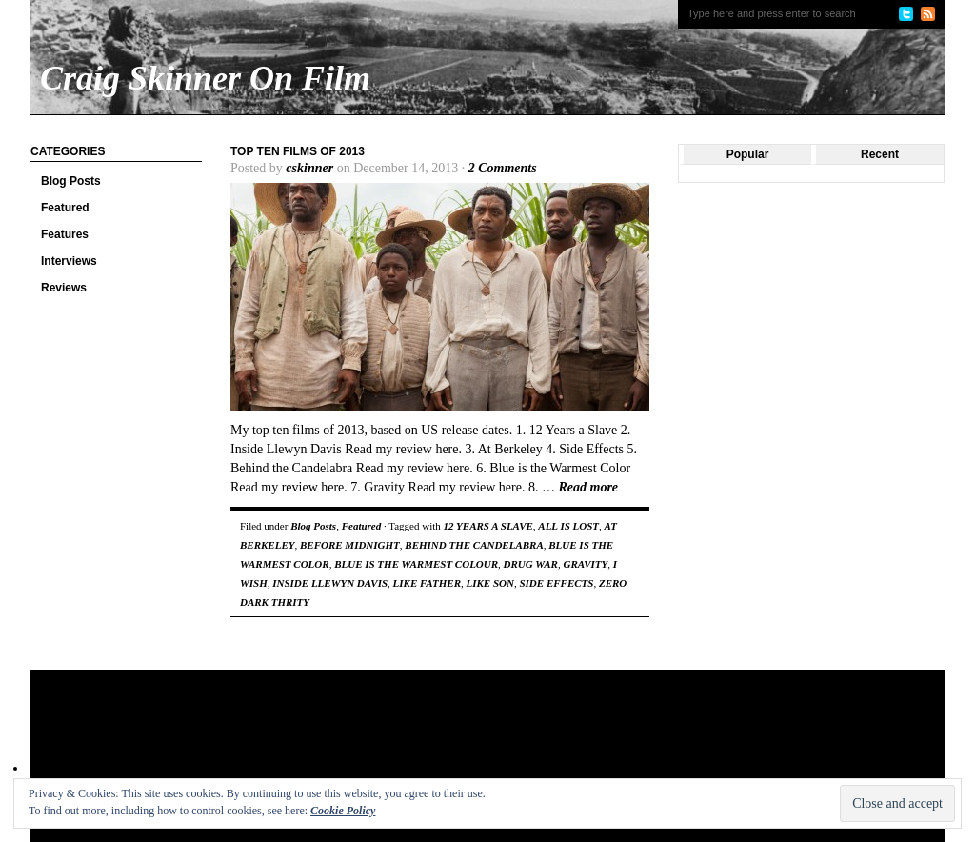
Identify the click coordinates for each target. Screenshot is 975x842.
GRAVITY (585, 564)
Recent (880, 154)
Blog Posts (71, 181)
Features (65, 234)
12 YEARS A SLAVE (488, 525)
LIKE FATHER (427, 583)
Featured (65, 207)
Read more (588, 487)
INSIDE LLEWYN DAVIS (330, 583)
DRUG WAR (531, 564)
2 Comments (502, 168)
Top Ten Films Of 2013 (297, 151)
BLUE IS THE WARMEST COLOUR (416, 564)
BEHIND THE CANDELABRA (474, 545)
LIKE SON (490, 583)
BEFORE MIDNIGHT (350, 545)
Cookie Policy (342, 810)
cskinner (309, 168)
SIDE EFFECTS (556, 583)
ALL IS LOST (568, 525)
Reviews (64, 287)
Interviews (69, 261)
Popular (747, 154)
